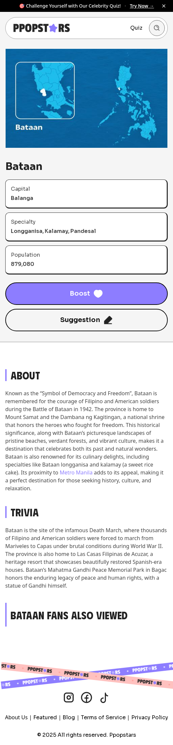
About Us (16, 717)
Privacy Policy (149, 717)
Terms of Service (103, 717)
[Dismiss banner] (164, 6)
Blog (68, 717)
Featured (45, 717)
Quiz (136, 27)
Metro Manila (76, 472)
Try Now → (142, 6)
